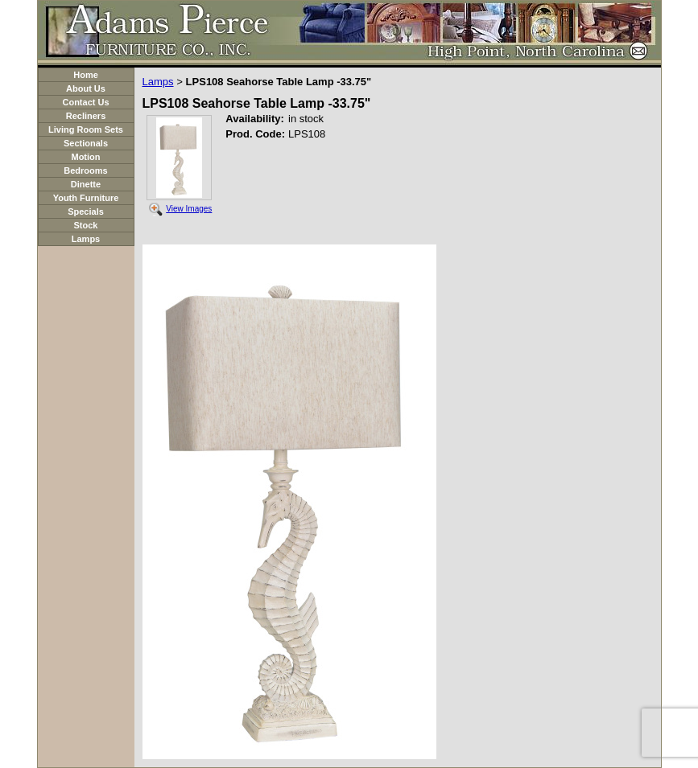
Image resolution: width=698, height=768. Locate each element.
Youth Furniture (86, 198)
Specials (86, 211)
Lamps (86, 239)
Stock (86, 225)
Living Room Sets (85, 129)
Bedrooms (85, 170)
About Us (85, 88)
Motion (85, 157)
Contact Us (85, 102)
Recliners (86, 116)
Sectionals (86, 143)
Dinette (86, 184)
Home (85, 75)
